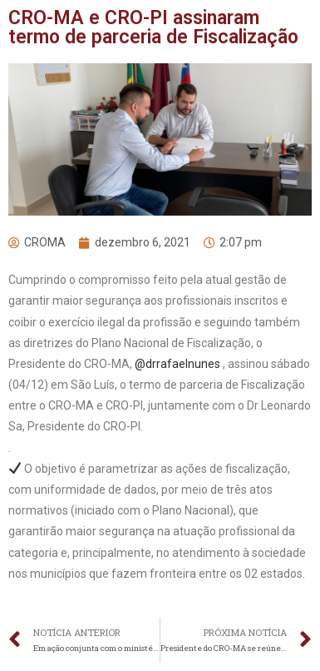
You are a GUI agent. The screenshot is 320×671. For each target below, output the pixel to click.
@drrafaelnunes (177, 363)
